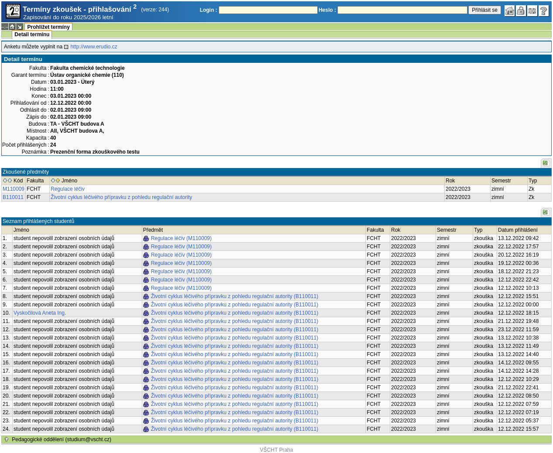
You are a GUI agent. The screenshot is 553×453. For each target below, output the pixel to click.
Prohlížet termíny (48, 27)
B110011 (13, 197)
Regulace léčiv (68, 189)
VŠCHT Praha (276, 450)
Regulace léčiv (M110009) (181, 238)
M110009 (13, 189)
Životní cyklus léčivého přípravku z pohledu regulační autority (121, 197)
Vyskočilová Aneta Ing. (40, 313)
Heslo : (327, 10)
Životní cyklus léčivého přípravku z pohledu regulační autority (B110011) (235, 296)
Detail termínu (31, 34)
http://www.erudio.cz (93, 47)
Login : (208, 10)
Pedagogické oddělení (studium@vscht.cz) (61, 439)
